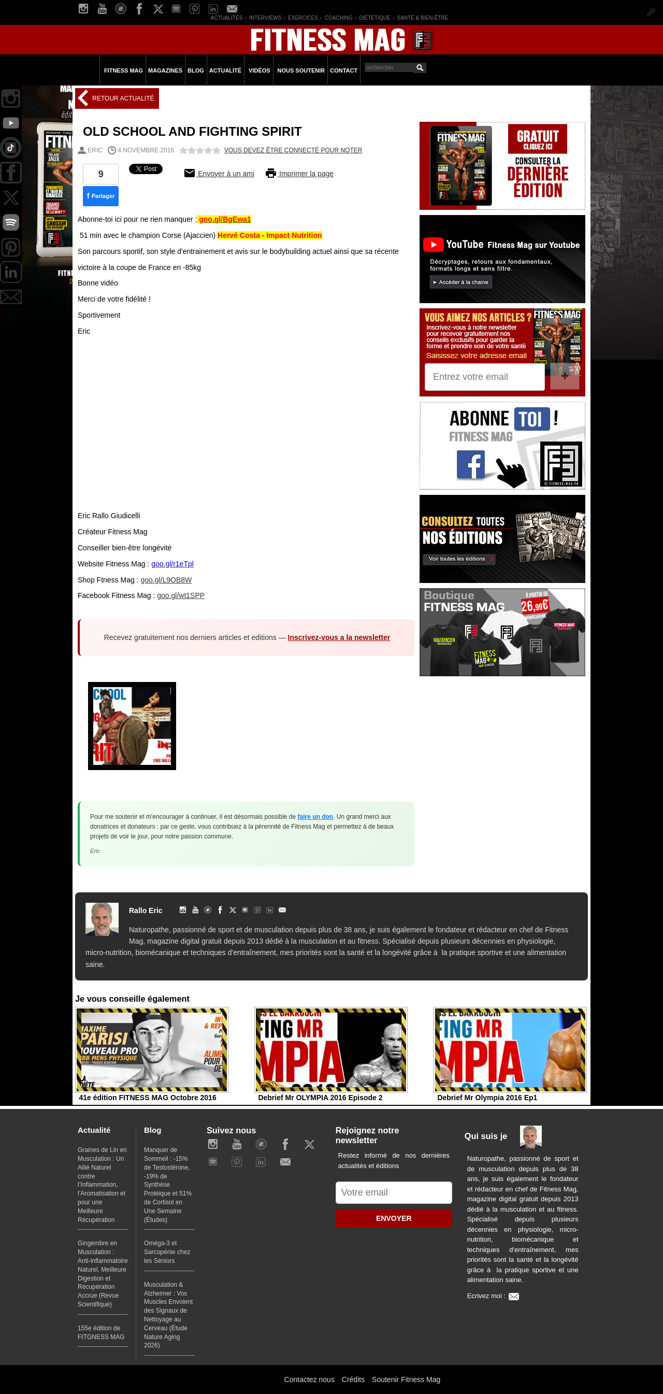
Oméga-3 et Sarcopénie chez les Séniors (167, 1252)
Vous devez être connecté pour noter (293, 150)
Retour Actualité (122, 98)
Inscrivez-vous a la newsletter (339, 637)
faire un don (316, 816)
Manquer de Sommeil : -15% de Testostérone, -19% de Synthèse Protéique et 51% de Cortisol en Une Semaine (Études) (168, 1184)
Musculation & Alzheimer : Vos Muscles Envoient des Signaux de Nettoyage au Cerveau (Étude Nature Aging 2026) (168, 1315)
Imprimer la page (299, 173)
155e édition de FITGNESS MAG (101, 1333)
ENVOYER (393, 1218)
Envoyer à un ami (218, 173)
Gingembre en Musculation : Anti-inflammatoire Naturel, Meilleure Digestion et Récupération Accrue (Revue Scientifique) (103, 1274)
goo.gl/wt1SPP (181, 595)
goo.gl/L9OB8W (166, 580)
